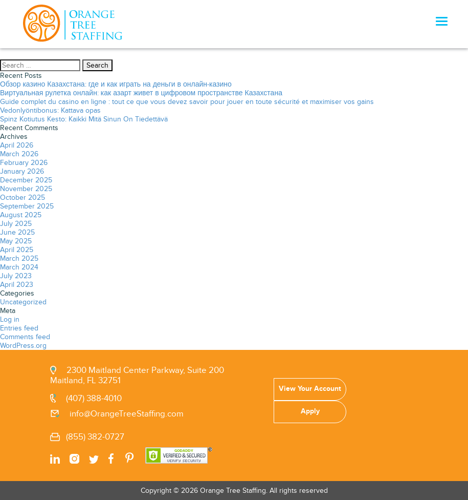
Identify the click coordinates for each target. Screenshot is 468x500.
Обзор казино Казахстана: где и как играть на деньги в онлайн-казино (116, 84)
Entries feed (19, 328)
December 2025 (26, 180)
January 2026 (22, 171)
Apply (310, 411)
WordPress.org (23, 345)
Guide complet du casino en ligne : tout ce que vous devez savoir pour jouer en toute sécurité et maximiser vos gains (187, 101)
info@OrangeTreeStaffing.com (127, 414)
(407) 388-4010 (94, 398)
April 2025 (16, 249)
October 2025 (22, 197)
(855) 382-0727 (95, 437)
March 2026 (19, 154)
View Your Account (310, 388)
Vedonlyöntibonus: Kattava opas (50, 110)
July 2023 (16, 276)
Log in (9, 319)
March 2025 (19, 258)
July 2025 (16, 223)
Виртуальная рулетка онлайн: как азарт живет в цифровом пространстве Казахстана (141, 93)
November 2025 (26, 188)
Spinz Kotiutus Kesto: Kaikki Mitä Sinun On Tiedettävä (84, 119)
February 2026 (24, 162)
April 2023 (16, 284)
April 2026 (16, 145)
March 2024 (19, 267)
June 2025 (17, 232)
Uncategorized (23, 302)
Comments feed (25, 336)
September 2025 (27, 206)
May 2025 (16, 241)
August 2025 (20, 215)
